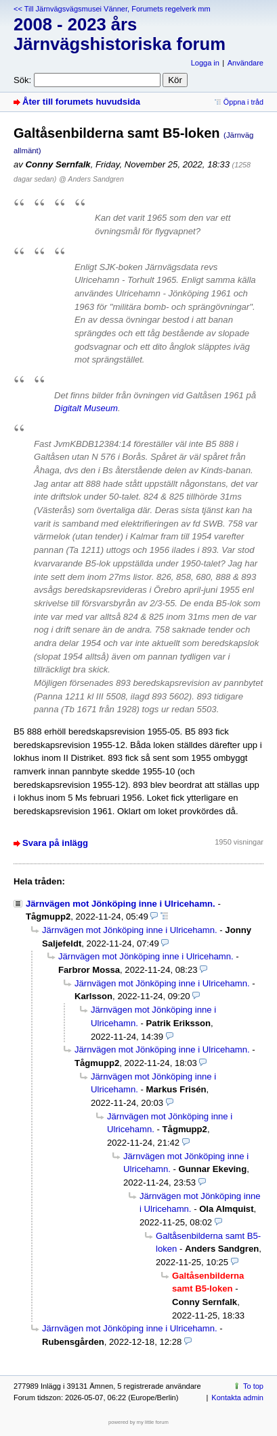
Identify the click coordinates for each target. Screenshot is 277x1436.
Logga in (205, 63)
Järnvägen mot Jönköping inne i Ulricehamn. (120, 904)
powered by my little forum (138, 1422)
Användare (245, 63)
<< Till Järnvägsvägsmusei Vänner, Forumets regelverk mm (112, 9)
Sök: (22, 80)
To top (253, 1386)
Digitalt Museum (86, 408)
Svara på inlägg (55, 843)
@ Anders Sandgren (91, 179)
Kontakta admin (237, 1397)
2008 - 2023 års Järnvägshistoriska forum (120, 34)
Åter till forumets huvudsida (81, 102)
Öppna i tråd (243, 102)
